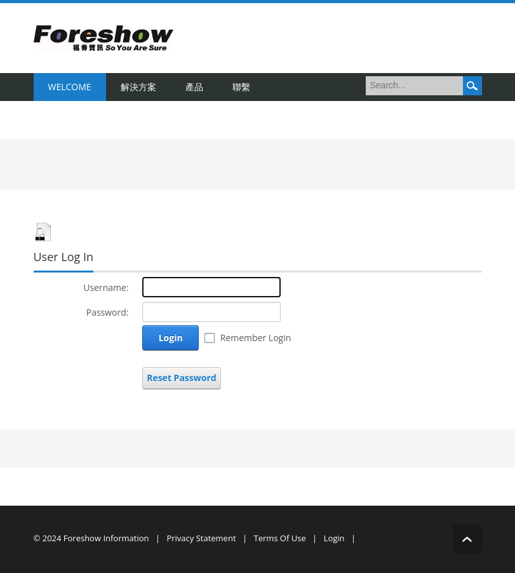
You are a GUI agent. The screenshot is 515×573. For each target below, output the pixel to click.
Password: (107, 312)
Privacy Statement (201, 538)
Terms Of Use (279, 538)
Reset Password (182, 378)
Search (472, 85)
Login (171, 338)
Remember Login (255, 338)
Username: (105, 287)
